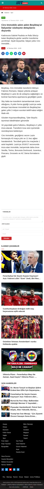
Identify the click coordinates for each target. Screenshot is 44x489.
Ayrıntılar (25, 487)
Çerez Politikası (35, 477)
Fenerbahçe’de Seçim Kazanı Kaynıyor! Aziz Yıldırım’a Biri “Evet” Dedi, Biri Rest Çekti (21, 277)
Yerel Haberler (20, 444)
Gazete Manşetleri (7, 459)
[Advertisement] (22, 185)
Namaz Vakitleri (6, 464)
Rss (4, 477)
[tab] (6, 211)
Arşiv (17, 449)
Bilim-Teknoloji (28, 424)
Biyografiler (5, 446)
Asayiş (5, 424)
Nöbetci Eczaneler (7, 462)
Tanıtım (15, 477)
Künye (21, 477)
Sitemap (9, 477)
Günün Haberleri (21, 446)
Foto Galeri (5, 441)
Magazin (26, 432)
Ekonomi (5, 430)
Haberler (6, 12)
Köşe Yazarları (6, 444)
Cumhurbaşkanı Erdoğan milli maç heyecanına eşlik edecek (18, 310)
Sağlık (5, 435)
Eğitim (25, 427)
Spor (12, 12)
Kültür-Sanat (7, 432)
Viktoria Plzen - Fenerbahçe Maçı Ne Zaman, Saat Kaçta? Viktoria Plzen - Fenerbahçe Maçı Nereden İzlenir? (19, 375)
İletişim (26, 477)
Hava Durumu (5, 456)
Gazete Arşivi (20, 452)
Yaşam (25, 438)
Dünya (5, 427)
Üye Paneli (19, 441)
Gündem (26, 430)
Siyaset (25, 435)
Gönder (6, 238)
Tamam (31, 487)
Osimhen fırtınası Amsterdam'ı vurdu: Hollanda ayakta (20, 343)
